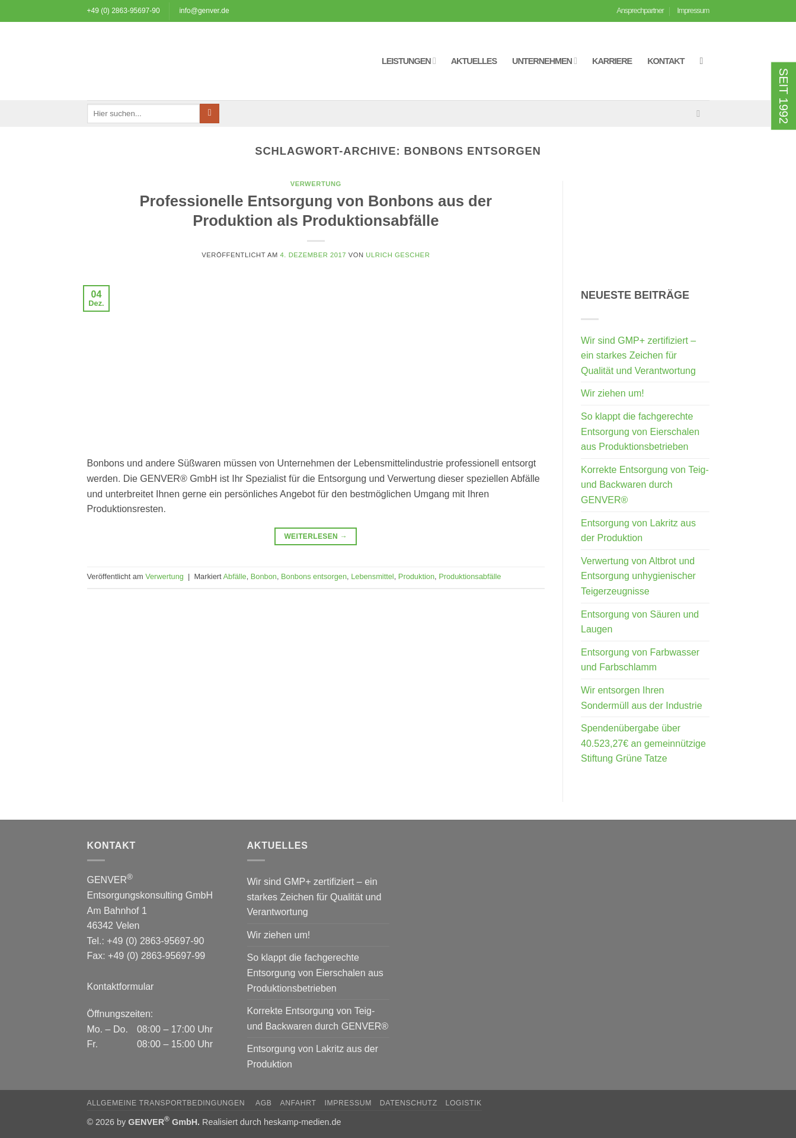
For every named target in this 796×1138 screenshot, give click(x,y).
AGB (263, 1103)
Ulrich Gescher (398, 254)
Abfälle (235, 576)
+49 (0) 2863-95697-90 (123, 11)
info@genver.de (204, 11)
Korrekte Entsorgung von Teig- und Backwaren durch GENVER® (645, 485)
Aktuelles (474, 61)
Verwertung (315, 183)
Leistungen (409, 60)
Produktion (416, 576)
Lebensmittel (372, 576)
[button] (704, 60)
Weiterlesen (315, 536)
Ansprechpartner (640, 10)
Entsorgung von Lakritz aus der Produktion (638, 531)
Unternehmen (544, 60)
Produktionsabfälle (470, 576)
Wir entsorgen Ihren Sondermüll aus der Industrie (641, 698)
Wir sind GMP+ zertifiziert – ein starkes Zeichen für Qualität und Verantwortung (638, 355)
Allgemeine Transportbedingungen (167, 1103)
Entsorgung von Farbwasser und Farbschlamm (640, 660)
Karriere (612, 61)
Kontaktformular (120, 987)
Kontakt (665, 61)
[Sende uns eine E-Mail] (701, 113)
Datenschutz (408, 1103)
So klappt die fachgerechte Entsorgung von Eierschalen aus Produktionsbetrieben (640, 431)
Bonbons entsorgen (314, 576)
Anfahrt (298, 1103)
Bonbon (264, 576)
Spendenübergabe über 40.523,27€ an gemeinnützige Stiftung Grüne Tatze (643, 743)
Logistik (464, 1103)
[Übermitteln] (209, 114)
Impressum (693, 10)
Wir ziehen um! (612, 393)
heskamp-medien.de (302, 1122)
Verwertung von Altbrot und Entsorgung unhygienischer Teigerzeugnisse (638, 576)
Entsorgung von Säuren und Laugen (640, 622)
